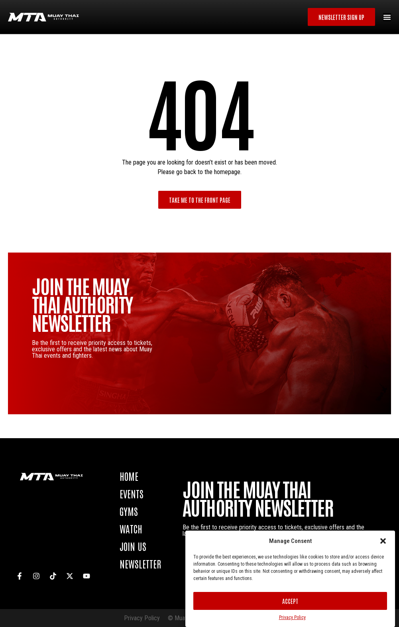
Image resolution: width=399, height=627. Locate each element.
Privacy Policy (292, 617)
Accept (290, 601)
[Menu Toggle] (387, 17)
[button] (383, 541)
